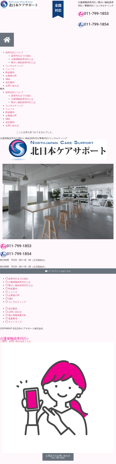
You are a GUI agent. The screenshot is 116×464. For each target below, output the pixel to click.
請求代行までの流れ (21, 56)
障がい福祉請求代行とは (23, 62)
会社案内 (10, 82)
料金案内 (10, 72)
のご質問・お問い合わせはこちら (15, 340)
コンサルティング (14, 65)
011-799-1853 (96, 13)
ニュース (10, 69)
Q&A (8, 79)
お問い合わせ (12, 85)
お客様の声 (11, 75)
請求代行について (14, 52)
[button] (58, 89)
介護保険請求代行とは (22, 59)
